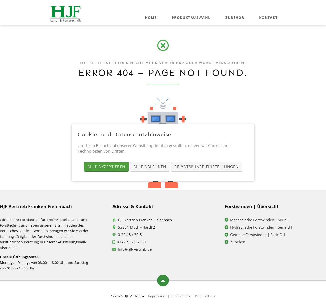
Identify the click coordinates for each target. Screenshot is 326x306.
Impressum (157, 296)
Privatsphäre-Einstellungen (206, 166)
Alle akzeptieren (106, 166)
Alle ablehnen (150, 166)
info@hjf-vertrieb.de (135, 249)
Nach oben (163, 280)
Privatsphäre (180, 296)
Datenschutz (205, 296)
